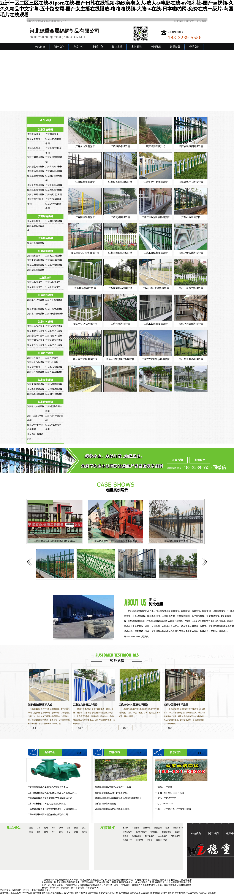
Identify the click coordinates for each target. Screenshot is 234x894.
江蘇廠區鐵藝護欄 (53, 256)
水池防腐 (139, 840)
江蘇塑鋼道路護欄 (35, 309)
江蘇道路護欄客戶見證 (85, 704)
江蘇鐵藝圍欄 (33, 221)
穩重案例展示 (117, 490)
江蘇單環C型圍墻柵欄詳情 (85, 253)
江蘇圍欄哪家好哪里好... (106, 804)
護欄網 (125, 828)
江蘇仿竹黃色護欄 (35, 372)
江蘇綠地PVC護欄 (35, 326)
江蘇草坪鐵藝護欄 (53, 265)
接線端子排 (127, 840)
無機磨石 (154, 832)
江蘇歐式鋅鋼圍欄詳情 (85, 359)
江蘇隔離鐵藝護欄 (53, 260)
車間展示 (156, 46)
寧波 (68, 832)
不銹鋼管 (135, 828)
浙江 (83, 828)
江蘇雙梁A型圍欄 (53, 194)
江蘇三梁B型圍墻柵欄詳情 (156, 217)
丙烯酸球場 (175, 836)
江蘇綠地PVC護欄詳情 (191, 182)
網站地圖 (201, 21)
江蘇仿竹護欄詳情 (85, 146)
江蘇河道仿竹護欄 (53, 372)
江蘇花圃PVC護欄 (35, 340)
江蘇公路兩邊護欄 (53, 309)
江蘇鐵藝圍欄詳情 (155, 146)
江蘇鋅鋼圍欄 (45, 402)
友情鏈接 (107, 828)
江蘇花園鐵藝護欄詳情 (120, 288)
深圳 (53, 832)
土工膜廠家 (162, 836)
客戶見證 (117, 661)
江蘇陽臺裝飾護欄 (35, 389)
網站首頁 (40, 46)
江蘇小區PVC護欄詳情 (191, 288)
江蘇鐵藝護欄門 (34, 287)
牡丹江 (84, 832)
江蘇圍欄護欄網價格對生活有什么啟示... (114, 787)
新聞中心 (98, 46)
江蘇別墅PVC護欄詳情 (85, 323)
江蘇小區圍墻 (33, 148)
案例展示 (136, 46)
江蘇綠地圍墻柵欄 (35, 176)
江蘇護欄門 (45, 277)
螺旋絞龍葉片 (141, 832)
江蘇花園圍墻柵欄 (35, 157)
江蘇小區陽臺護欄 (53, 384)
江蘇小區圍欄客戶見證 (176, 704)
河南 (46, 828)
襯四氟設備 (136, 836)
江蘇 (76, 828)
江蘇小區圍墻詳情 (191, 217)
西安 (31, 828)
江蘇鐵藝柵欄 (33, 134)
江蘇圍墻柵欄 (45, 129)
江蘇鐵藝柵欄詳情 (120, 146)
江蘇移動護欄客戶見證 (40, 704)
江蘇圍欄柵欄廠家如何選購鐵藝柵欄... (113, 809)
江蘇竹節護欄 (51, 358)
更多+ (35, 728)
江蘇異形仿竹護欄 (53, 367)
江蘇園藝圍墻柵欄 (53, 171)
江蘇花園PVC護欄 (53, 336)
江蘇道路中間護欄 (35, 300)
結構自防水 (127, 832)
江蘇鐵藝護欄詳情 (85, 182)
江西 (38, 828)
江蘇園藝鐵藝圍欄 (53, 221)
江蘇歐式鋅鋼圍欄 (35, 406)
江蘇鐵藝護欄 (45, 251)
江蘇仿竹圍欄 (33, 367)
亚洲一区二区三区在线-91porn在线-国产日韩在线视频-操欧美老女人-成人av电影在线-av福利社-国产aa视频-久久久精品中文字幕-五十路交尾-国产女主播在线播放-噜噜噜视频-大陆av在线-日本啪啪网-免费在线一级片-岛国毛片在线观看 (116, 9)
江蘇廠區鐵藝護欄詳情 (120, 182)
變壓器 (149, 840)
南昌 (76, 832)
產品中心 (78, 46)
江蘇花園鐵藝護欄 (35, 265)
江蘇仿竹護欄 (45, 353)
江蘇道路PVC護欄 (35, 345)
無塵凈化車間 (178, 828)
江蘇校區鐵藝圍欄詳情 (191, 146)
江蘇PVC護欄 (45, 321)
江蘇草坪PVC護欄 (53, 345)
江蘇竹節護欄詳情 (120, 323)
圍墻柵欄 (48, 880)
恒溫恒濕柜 (166, 832)
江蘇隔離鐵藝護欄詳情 (191, 253)
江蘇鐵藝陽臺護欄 (35, 394)
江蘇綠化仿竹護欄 (35, 362)
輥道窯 (177, 832)
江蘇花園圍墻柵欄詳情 (191, 359)
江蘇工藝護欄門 (52, 287)
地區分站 (14, 828)
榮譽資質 (175, 46)
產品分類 (45, 120)
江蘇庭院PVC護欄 (53, 331)
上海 (38, 832)
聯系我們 (190, 21)
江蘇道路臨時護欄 (35, 313)
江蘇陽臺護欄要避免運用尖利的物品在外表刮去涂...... (52, 793)
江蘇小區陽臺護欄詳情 (191, 323)
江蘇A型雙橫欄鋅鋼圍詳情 (120, 359)
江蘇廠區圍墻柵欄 (53, 190)
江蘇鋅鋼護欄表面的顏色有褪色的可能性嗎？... (49, 814)
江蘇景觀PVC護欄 (35, 336)
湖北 (53, 828)
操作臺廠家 (149, 836)
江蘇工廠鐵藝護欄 (35, 260)
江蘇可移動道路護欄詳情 (155, 288)
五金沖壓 (146, 828)
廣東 (61, 828)
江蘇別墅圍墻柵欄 (35, 166)
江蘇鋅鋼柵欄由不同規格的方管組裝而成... (47, 804)
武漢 (31, 832)
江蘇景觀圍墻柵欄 (35, 185)
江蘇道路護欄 (45, 295)
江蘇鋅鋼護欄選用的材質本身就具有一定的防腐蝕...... (52, 809)
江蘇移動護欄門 (34, 282)
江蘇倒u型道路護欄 (54, 313)
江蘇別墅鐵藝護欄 (35, 270)
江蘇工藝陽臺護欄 (35, 384)
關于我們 (178, 21)
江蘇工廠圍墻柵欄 (53, 185)
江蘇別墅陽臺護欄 (53, 394)
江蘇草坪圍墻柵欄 (35, 194)
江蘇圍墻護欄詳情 (85, 217)
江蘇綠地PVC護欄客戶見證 (133, 704)
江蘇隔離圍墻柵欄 (35, 190)
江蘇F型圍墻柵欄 (53, 199)
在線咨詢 (177, 459)
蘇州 (46, 832)
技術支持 (117, 46)
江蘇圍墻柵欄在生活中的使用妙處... (111, 793)
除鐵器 (125, 836)
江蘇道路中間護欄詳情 (156, 182)
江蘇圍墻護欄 (51, 134)
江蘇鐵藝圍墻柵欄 (35, 171)
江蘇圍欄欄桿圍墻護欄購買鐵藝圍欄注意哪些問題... (119, 798)
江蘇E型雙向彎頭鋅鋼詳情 (156, 359)
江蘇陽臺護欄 (45, 379)
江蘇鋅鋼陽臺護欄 (53, 389)
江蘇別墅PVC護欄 (35, 331)
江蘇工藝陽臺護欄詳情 (156, 323)
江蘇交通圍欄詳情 (120, 217)
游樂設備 (158, 828)
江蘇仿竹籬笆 (51, 362)
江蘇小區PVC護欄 (53, 326)
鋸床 (167, 828)
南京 (61, 832)
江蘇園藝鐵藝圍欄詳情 (120, 253)
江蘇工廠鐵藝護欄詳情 (156, 253)
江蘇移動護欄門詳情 (85, 288)
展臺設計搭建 (161, 840)
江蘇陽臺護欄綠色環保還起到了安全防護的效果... (51, 798)
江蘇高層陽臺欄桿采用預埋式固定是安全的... (48, 787)
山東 (68, 828)
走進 (191, 602)
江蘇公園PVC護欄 (53, 340)
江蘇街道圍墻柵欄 (53, 166)
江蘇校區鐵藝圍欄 (35, 243)
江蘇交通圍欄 (33, 139)
